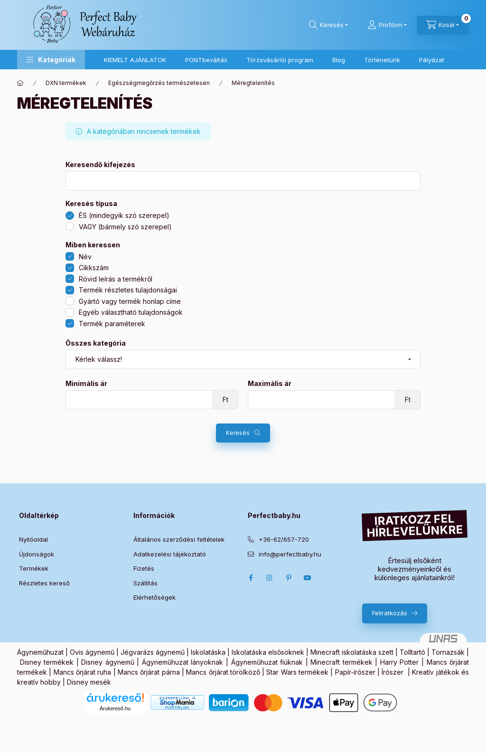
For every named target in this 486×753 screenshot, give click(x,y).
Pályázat (431, 60)
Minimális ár (86, 383)
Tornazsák (448, 652)
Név (85, 257)
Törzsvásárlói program (279, 60)
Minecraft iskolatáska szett (351, 652)
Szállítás (145, 583)
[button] (51, 59)
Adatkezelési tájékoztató (169, 554)
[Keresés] (328, 25)
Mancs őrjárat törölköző (223, 672)
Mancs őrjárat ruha (83, 672)
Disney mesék (89, 682)
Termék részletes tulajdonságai (128, 290)
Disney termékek (47, 662)
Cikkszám (94, 268)
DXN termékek (66, 82)
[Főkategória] (20, 83)
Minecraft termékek (341, 662)
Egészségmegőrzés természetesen (159, 82)
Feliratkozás (389, 613)
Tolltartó (412, 652)
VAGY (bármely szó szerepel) (125, 227)
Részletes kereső (44, 583)
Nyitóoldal (33, 539)
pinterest (288, 577)
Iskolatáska (208, 652)
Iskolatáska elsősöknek (268, 652)
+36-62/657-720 (284, 539)
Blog (338, 60)
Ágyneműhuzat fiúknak (267, 662)
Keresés (238, 432)
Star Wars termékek (297, 672)
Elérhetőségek (154, 597)
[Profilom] (387, 25)
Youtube (307, 577)
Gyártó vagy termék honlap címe (130, 301)
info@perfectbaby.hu (290, 554)
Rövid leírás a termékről (115, 279)
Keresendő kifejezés (100, 165)
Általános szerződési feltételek (178, 539)
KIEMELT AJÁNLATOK (135, 60)
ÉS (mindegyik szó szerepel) (124, 215)
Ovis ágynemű (92, 652)
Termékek (33, 568)
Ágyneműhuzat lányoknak (183, 662)
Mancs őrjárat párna (149, 672)
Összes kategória (95, 343)
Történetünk (382, 60)
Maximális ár (269, 383)
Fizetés (143, 568)
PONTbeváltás (206, 60)
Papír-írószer (355, 672)
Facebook (250, 577)
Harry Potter (399, 662)
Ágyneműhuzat (40, 652)
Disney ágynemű (107, 662)
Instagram (269, 577)
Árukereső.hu (115, 708)
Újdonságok (36, 554)
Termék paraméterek (112, 324)
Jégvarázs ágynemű (153, 652)
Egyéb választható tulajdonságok (131, 312)
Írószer (392, 672)
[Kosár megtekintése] (443, 25)
